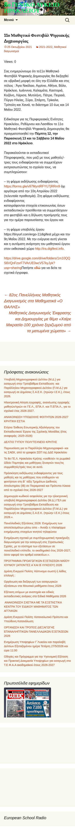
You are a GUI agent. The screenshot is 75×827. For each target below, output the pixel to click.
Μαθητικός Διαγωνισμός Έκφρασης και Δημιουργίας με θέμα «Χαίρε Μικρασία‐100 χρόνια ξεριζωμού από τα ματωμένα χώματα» (38, 322)
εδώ (37, 268)
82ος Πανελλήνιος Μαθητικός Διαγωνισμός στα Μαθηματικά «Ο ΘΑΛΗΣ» (33, 301)
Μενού (9, 20)
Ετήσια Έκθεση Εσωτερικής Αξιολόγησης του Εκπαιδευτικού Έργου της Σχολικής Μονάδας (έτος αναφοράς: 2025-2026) (35, 431)
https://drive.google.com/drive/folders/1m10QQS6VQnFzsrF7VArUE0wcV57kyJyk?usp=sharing (37, 263)
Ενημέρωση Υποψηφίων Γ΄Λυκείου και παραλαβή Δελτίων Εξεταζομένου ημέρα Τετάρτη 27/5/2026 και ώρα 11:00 (36, 646)
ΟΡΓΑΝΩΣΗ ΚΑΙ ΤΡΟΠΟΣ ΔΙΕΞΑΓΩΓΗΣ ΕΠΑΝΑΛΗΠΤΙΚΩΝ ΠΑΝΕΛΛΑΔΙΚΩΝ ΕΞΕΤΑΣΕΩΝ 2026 (36, 631)
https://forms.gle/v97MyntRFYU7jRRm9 (32, 186)
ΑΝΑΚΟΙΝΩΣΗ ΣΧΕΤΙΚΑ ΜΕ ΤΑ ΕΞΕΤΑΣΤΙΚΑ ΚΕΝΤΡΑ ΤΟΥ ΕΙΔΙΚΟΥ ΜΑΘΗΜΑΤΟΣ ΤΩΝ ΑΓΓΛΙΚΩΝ (33, 606)
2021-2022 (45, 47)
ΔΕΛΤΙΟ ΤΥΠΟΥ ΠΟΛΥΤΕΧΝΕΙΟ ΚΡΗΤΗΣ (30, 442)
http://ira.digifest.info (49, 248)
